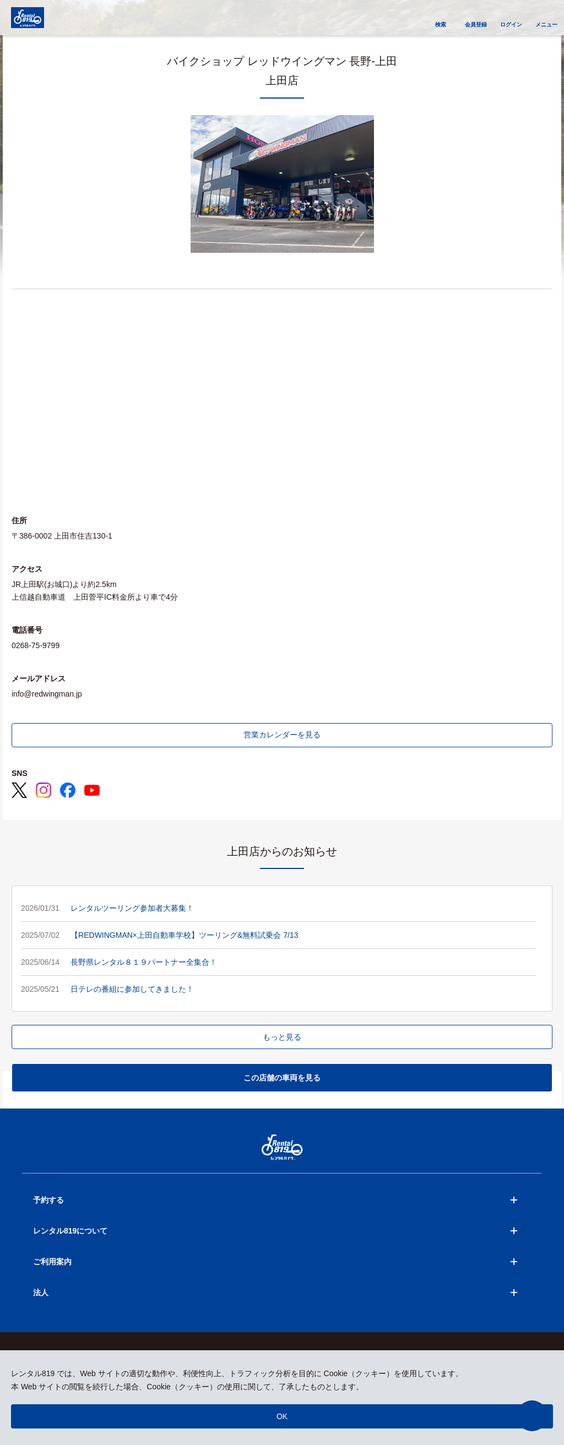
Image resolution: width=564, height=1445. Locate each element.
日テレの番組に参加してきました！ (132, 989)
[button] (532, 1415)
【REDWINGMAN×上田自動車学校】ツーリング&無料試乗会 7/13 (184, 935)
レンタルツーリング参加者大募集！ (132, 908)
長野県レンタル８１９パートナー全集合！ (143, 962)
